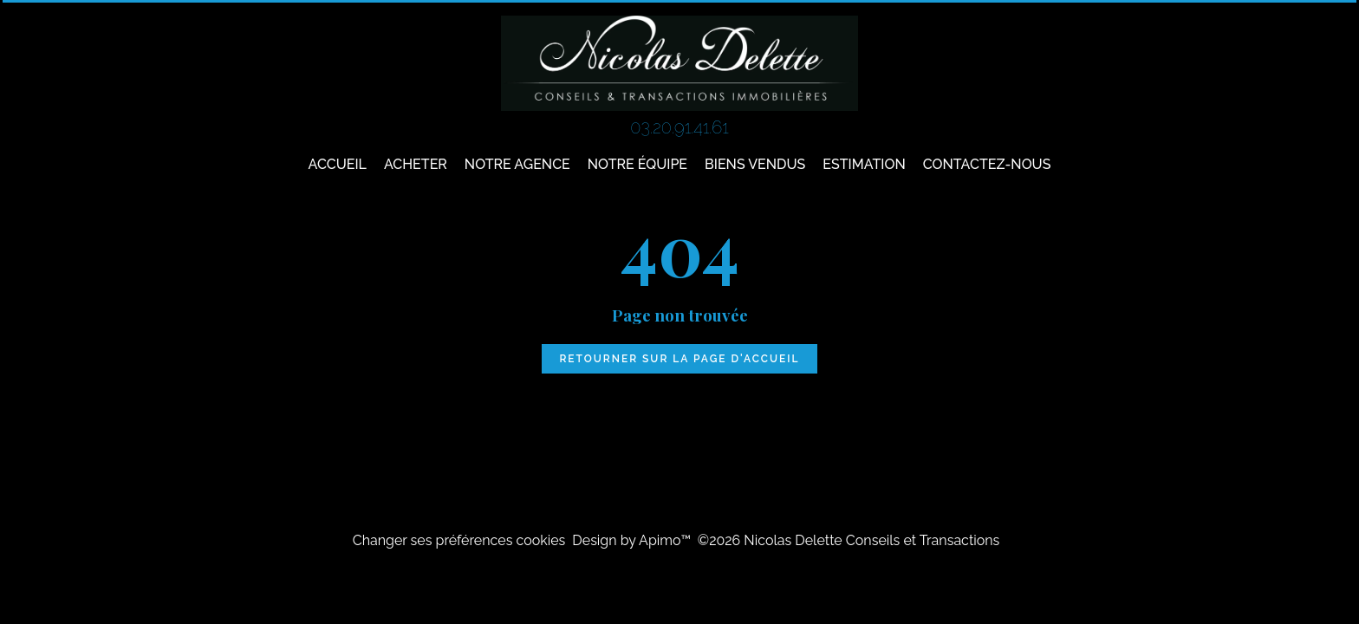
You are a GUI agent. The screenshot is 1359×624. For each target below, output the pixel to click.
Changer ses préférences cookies (459, 540)
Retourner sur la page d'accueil (679, 359)
